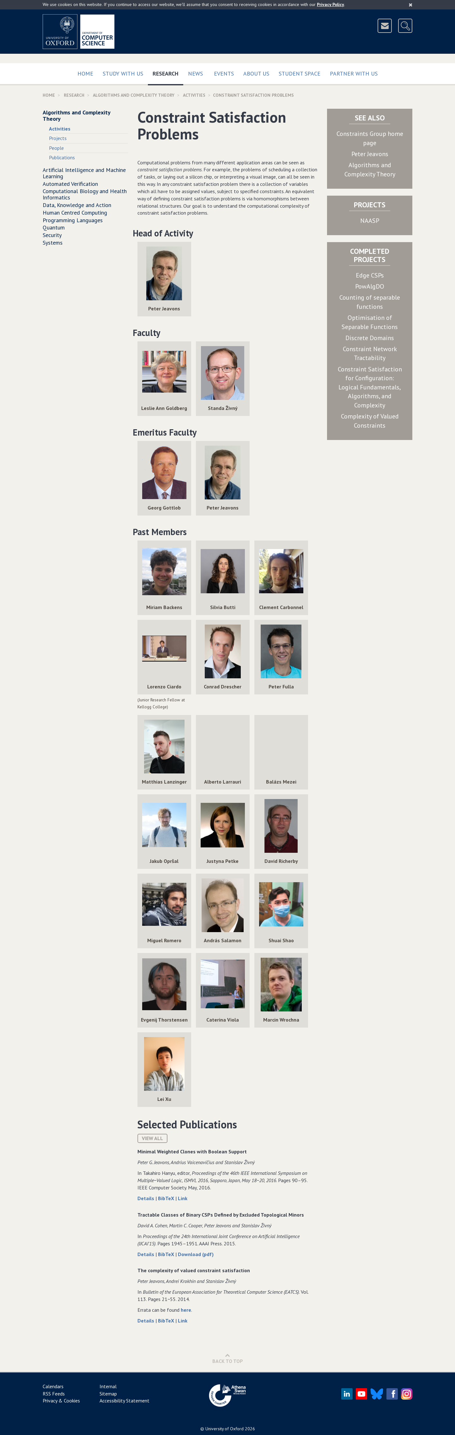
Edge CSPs (370, 275)
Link (182, 1198)
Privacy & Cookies (61, 1400)
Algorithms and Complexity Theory (133, 95)
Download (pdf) (196, 1254)
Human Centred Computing (75, 212)
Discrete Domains (369, 338)
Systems (53, 242)
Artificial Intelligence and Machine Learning (84, 173)
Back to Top (227, 1358)
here (186, 1310)
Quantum (54, 227)
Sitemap (108, 1393)
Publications (62, 157)
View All (152, 1138)
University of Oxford (224, 1429)
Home (85, 73)
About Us (256, 73)
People (56, 148)
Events (224, 73)
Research (168, 72)
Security (52, 235)
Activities (59, 128)
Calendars (53, 1386)
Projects (58, 138)
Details (146, 1198)
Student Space (299, 73)
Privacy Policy (330, 4)
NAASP (369, 221)
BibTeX (166, 1198)
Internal (108, 1386)
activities (194, 95)
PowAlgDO (369, 286)
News (195, 73)
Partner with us (354, 73)
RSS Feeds (54, 1393)
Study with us (123, 73)
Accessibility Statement (124, 1400)
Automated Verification (70, 183)
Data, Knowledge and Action (77, 205)
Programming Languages (73, 220)
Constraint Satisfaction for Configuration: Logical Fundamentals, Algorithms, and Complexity (370, 387)
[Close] (411, 5)
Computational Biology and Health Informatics (85, 194)
